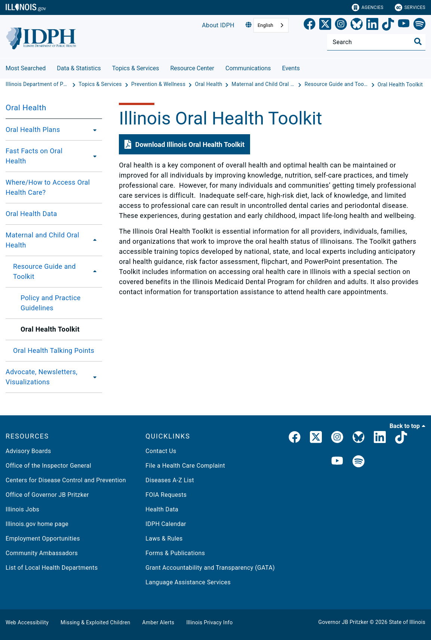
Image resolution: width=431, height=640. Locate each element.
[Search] (376, 42)
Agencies (368, 7)
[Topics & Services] (100, 84)
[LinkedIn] (372, 25)
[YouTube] (404, 25)
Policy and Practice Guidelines (51, 303)
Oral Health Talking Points (53, 350)
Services (410, 7)
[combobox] (271, 25)
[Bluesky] (357, 25)
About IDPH (218, 25)
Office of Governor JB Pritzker (47, 494)
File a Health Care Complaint (185, 465)
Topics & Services (135, 68)
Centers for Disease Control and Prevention (66, 480)
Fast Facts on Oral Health (34, 156)
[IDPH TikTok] (401, 438)
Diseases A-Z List (169, 480)
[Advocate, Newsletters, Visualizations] (95, 377)
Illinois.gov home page (37, 523)
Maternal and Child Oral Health (42, 240)
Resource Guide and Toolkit (44, 271)
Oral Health (26, 107)
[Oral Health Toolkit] (400, 84)
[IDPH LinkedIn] (380, 438)
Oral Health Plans (33, 129)
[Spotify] (419, 25)
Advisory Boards (28, 451)
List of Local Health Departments (52, 567)
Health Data (161, 509)
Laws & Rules (163, 538)
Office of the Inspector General (48, 465)
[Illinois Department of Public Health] (38, 84)
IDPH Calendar (165, 523)
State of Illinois (407, 622)
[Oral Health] (209, 84)
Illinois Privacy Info (209, 622)
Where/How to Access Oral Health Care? (48, 187)
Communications (248, 68)
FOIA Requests (166, 494)
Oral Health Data (31, 214)
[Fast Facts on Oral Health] (93, 156)
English (265, 25)
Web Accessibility (27, 622)
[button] (184, 144)
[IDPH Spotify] (358, 461)
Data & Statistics (79, 68)
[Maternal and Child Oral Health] (264, 84)
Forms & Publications (175, 553)
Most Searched (26, 68)
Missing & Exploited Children (95, 622)
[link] (309, 25)
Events (291, 68)
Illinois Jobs (22, 509)
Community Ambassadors (42, 553)
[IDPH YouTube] (337, 461)
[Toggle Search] (418, 41)
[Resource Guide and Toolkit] (337, 84)
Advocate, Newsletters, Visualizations (41, 377)
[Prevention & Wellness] (159, 84)
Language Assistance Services (188, 582)
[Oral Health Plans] (92, 129)
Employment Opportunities (43, 538)
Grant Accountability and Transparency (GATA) (210, 567)
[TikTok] (388, 25)
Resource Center (192, 68)
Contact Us (160, 451)
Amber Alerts (158, 622)
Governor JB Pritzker (343, 622)
